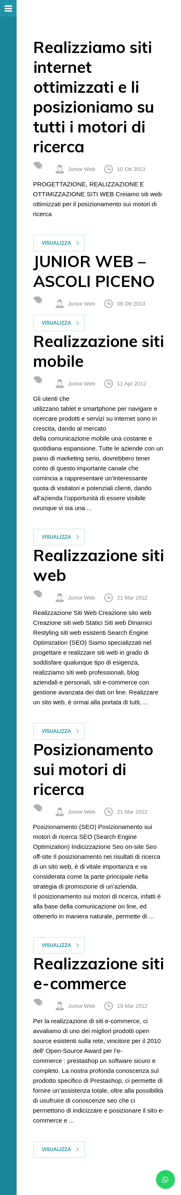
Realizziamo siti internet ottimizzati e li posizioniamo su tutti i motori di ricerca (93, 97)
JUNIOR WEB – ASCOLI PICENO (94, 271)
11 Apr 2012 (131, 384)
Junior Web (81, 169)
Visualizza (56, 243)
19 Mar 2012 (132, 1006)
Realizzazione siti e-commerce (98, 973)
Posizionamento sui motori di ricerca (93, 769)
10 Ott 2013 (131, 169)
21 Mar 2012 (132, 598)
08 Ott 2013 (131, 304)
